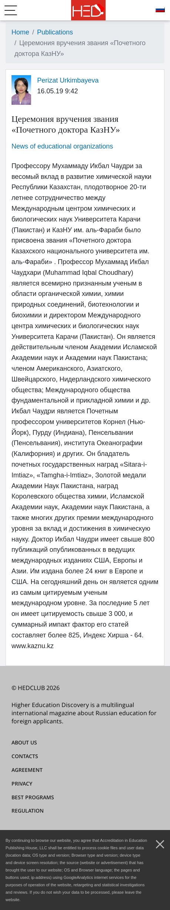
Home (20, 32)
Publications (55, 32)
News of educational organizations (62, 146)
